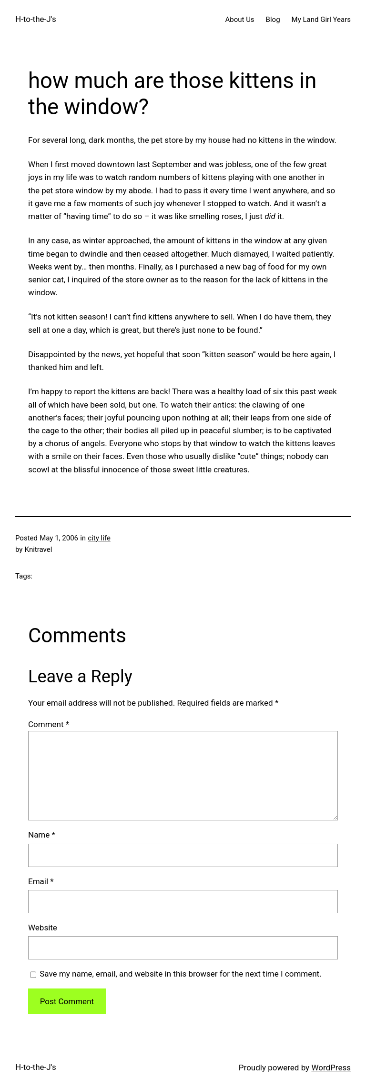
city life (99, 538)
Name (41, 834)
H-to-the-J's (35, 19)
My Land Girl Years (321, 19)
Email (41, 881)
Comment (48, 724)
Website (42, 927)
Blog (273, 19)
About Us (239, 19)
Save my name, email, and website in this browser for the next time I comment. (180, 973)
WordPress (331, 1067)
